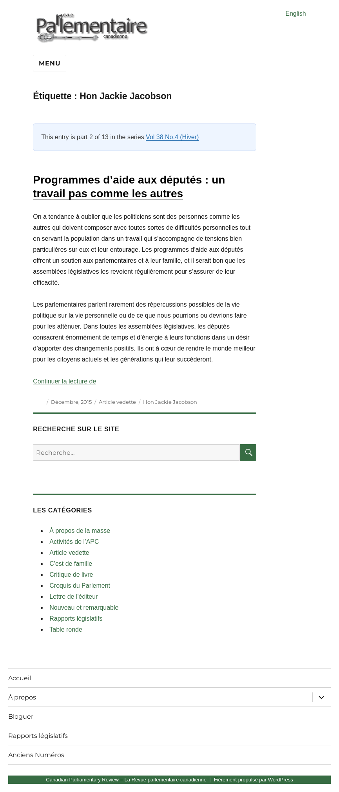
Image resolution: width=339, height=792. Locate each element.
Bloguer (20, 716)
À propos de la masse (79, 530)
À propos (22, 697)
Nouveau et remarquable (83, 607)
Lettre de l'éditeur (73, 596)
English (295, 13)
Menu (49, 63)
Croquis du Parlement (79, 585)
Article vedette (117, 402)
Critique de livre (71, 574)
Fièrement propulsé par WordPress (253, 780)
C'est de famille (70, 563)
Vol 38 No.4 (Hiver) (172, 137)
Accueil (19, 678)
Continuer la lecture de (64, 381)
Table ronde (65, 629)
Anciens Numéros (36, 755)
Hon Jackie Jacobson (170, 402)
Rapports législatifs (75, 618)
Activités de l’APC (74, 541)
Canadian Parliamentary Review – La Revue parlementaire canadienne (126, 780)
